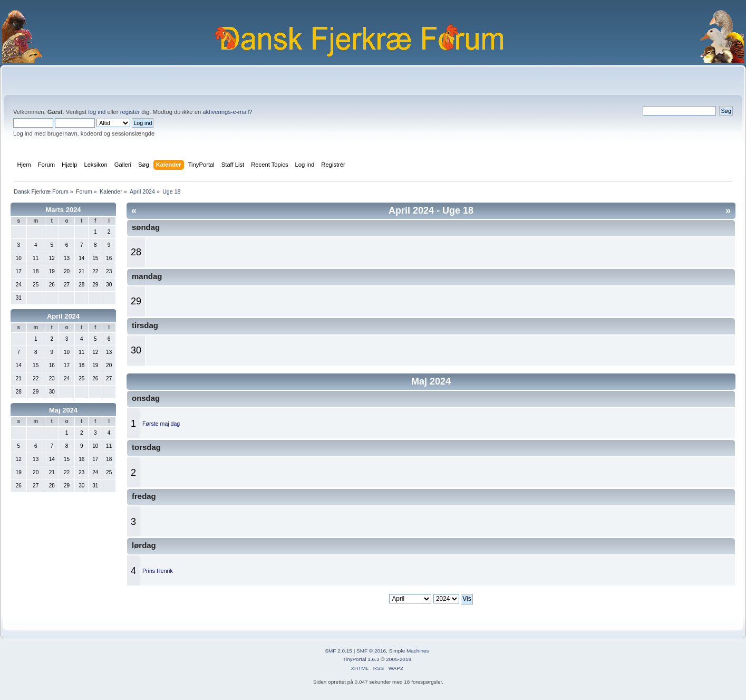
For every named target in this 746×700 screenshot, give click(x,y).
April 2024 (63, 316)
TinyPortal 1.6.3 (361, 659)
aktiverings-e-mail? (227, 112)
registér (130, 112)
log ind (96, 112)
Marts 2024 (63, 210)
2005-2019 (398, 659)
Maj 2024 (63, 410)
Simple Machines (409, 651)
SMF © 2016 (371, 651)
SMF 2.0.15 (338, 651)
